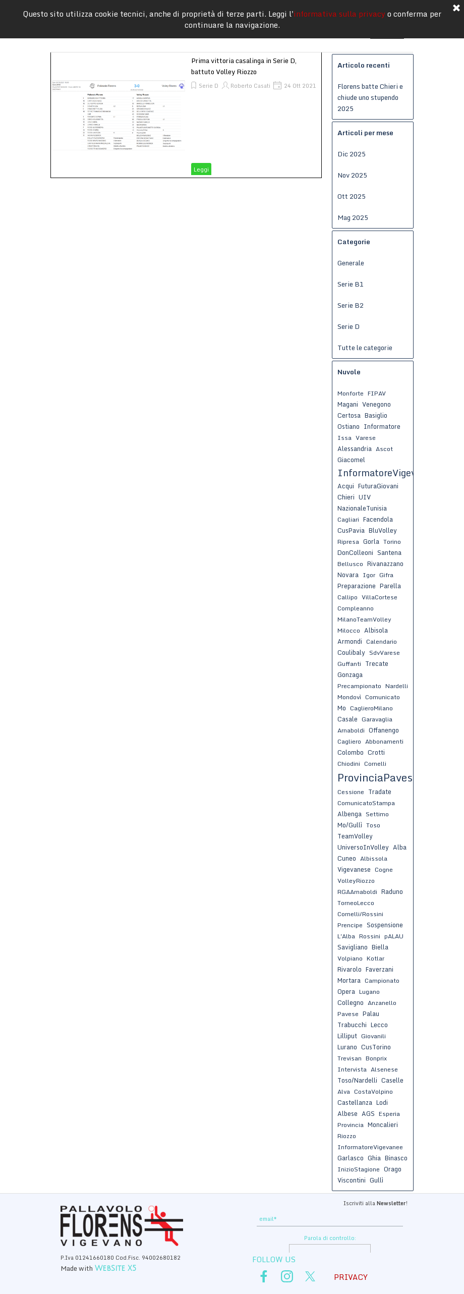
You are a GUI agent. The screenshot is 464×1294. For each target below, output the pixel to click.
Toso (373, 825)
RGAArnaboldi (357, 891)
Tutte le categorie (364, 347)
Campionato (382, 980)
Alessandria (354, 448)
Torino (392, 541)
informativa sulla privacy (339, 14)
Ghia (374, 1158)
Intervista (352, 1069)
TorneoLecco (355, 903)
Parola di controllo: (330, 1238)
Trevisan (349, 1058)
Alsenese (384, 1069)
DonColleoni (355, 552)
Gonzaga (350, 674)
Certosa (349, 415)
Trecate (376, 663)
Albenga (349, 814)
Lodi (382, 1102)
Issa (344, 437)
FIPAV (377, 393)
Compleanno (355, 608)
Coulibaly (351, 652)
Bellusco (350, 564)
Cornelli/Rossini (360, 914)
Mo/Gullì (349, 825)
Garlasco (350, 1158)
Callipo (347, 597)
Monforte (350, 393)
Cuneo (346, 858)
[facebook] (264, 1276)
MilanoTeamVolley (364, 619)
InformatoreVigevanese (389, 472)
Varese (366, 437)
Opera (346, 991)
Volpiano (350, 958)
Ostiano (348, 426)
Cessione (350, 792)
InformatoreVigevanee (370, 1147)
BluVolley (383, 530)
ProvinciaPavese (377, 777)
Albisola (376, 630)
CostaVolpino (373, 1091)
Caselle (392, 1080)
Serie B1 (350, 284)
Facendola (378, 519)
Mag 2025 (352, 217)
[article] (186, 115)
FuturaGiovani (378, 486)
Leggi (201, 169)
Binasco (396, 1158)
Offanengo (384, 730)
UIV (365, 497)
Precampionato (359, 686)
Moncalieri (383, 1124)
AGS (368, 1113)
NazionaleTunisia (362, 508)
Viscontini (351, 1180)
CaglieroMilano (371, 708)
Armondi (349, 641)
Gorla (371, 541)
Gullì (376, 1180)
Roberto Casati (250, 85)
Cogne (384, 869)
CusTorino (376, 1047)
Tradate (379, 791)
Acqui (345, 486)
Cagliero (349, 741)
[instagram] (287, 1276)
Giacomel (351, 460)
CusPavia (351, 530)
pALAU (393, 936)
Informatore (382, 426)
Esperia (389, 1113)
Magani (347, 404)
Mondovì (349, 697)
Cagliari (348, 519)
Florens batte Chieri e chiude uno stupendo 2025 (370, 97)
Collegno (350, 1002)
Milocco (348, 630)
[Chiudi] (456, 9)
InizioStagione (358, 1169)
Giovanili (373, 1036)
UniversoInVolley (363, 847)
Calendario (381, 641)
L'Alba (346, 936)
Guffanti (349, 663)
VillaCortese (379, 597)
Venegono (376, 404)
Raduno (392, 891)
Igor (369, 575)
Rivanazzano (385, 563)
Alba (400, 847)
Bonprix (376, 1058)
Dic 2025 (351, 153)
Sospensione (385, 925)
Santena (389, 552)
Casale (347, 719)
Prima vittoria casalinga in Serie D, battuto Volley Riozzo (244, 66)
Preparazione (356, 586)
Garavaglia (377, 719)
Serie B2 (350, 305)
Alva (343, 1091)
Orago (392, 1169)
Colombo (350, 752)
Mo (341, 708)
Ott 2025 (351, 196)
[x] (310, 1276)
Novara (348, 575)
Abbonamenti (384, 741)
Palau (371, 1013)
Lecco (379, 1025)
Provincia (350, 1125)
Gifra (386, 575)
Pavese (348, 1014)
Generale (350, 262)
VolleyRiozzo (356, 880)
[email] (330, 1219)
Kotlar (375, 958)
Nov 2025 (352, 175)
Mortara (349, 980)
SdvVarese (384, 652)
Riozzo (346, 1136)
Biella (380, 947)
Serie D (208, 85)
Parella (390, 586)
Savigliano (352, 947)
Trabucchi (352, 1025)
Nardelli (396, 686)
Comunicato (382, 697)
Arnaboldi (351, 730)
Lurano (347, 1047)
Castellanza (354, 1102)
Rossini (369, 936)
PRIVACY (351, 1277)
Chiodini (348, 763)
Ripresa (348, 541)
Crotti (376, 752)
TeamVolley (355, 836)
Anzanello (382, 1002)
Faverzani (379, 969)
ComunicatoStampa (366, 803)
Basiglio (376, 415)
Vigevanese (354, 869)
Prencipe (350, 925)
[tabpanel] (134, 1262)
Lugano (369, 991)
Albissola (373, 858)
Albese (347, 1113)
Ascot (384, 449)
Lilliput (347, 1036)
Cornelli (375, 763)
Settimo (377, 814)
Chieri (346, 497)
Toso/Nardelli (357, 1080)
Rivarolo (349, 969)
